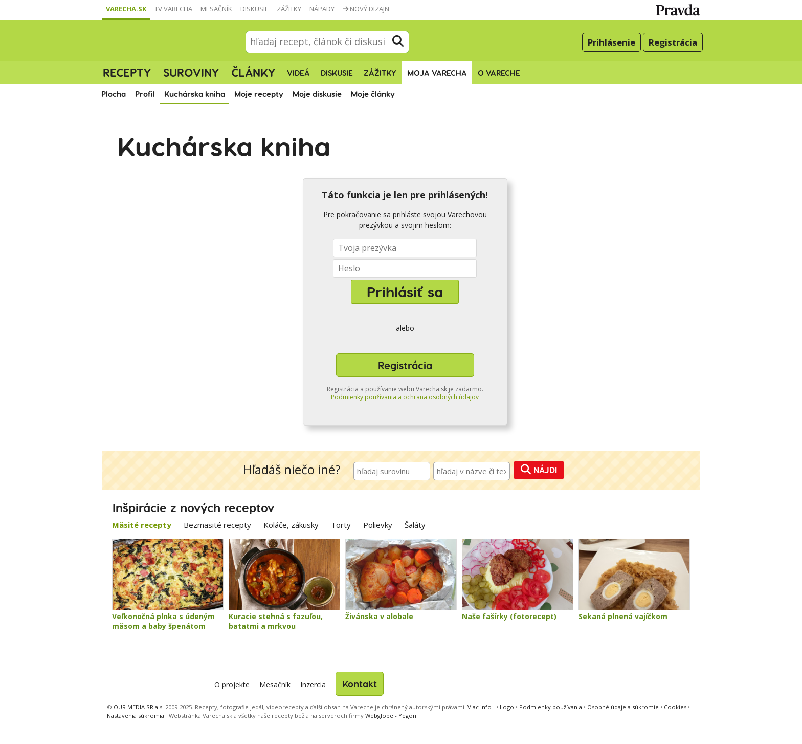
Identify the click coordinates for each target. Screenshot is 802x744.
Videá (298, 72)
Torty (341, 525)
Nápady (322, 8)
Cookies (675, 707)
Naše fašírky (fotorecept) (509, 616)
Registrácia (673, 42)
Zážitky (289, 8)
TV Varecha (173, 8)
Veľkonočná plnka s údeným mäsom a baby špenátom (163, 621)
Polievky (377, 525)
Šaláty (415, 525)
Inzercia (313, 684)
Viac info (479, 707)
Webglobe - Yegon (390, 715)
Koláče (291, 525)
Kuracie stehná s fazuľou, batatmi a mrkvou (276, 621)
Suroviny (191, 72)
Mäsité (141, 525)
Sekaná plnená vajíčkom (622, 616)
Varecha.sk (126, 8)
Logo (507, 707)
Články (253, 72)
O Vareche (499, 72)
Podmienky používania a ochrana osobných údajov (405, 397)
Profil (145, 93)
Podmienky (550, 707)
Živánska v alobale (379, 616)
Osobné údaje (623, 707)
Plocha (113, 93)
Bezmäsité (217, 525)
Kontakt (359, 683)
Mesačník (216, 8)
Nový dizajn (366, 8)
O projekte (232, 684)
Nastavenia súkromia (135, 715)
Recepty (127, 72)
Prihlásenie (611, 42)
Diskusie (254, 8)
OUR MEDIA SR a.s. (139, 707)
